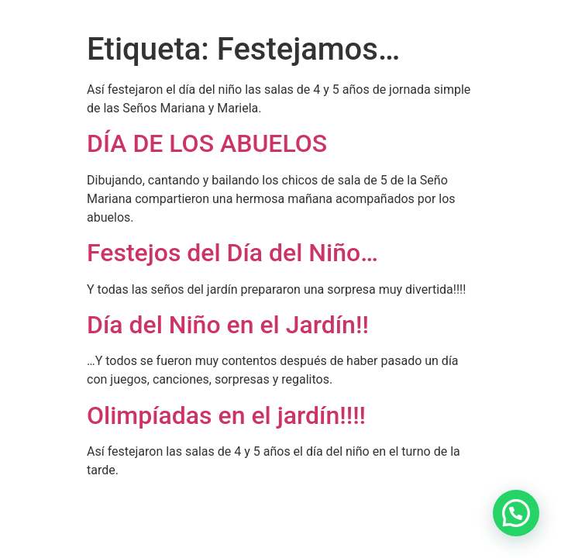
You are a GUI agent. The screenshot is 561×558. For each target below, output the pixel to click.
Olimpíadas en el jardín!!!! (226, 415)
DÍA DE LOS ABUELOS (210, 143)
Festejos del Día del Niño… (232, 252)
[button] (516, 513)
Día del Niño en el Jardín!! (228, 324)
